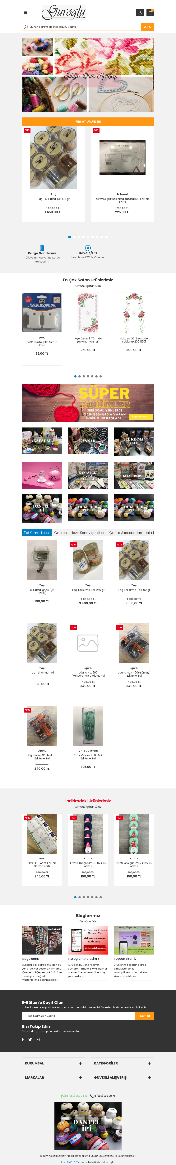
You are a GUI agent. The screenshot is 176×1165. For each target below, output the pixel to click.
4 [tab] (83, 237)
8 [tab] (101, 237)
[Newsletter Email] (78, 1016)
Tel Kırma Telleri (37, 532)
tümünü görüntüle (88, 286)
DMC (42, 337)
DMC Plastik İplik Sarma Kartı (42, 344)
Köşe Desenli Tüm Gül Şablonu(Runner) (88, 340)
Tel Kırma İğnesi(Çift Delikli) (42, 591)
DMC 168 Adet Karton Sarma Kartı (42, 864)
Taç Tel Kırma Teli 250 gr (88, 590)
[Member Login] (140, 12)
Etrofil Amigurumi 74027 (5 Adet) (134, 864)
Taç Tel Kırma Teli (42, 672)
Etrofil (88, 858)
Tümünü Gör (88, 921)
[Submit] (144, 1016)
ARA (147, 27)
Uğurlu (88, 668)
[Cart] (150, 12)
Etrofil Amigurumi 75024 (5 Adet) (88, 864)
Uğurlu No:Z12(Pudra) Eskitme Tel (42, 757)
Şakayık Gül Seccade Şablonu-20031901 (134, 340)
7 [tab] (97, 237)
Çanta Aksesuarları (125, 532)
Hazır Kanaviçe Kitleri (88, 532)
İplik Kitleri (154, 532)
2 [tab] (74, 237)
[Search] (88, 27)
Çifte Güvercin (88, 751)
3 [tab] (78, 237)
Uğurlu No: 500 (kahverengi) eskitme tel (88, 674)
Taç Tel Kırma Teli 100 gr (53, 199)
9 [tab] (106, 237)
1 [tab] (69, 237)
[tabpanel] (88, 75)
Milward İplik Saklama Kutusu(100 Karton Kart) (122, 200)
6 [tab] (92, 237)
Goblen (60, 532)
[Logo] (64, 12)
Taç (53, 194)
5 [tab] (88, 237)
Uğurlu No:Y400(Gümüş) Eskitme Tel (134, 674)
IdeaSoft (66, 1162)
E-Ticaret (79, 1162)
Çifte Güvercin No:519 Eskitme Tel (88, 757)
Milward (122, 194)
